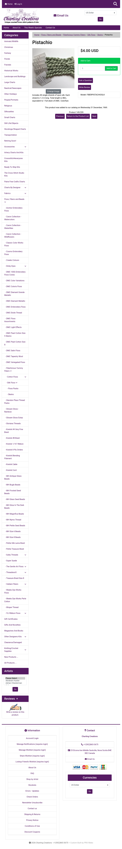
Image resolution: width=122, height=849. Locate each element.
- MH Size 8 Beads (12, 537)
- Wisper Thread (11, 607)
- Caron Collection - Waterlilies (12, 226)
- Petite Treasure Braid (14, 549)
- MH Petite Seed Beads (14, 525)
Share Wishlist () (32, 756)
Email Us (61, 15)
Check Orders (32, 797)
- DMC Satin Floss (12, 350)
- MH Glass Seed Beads (14, 499)
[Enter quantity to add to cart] (93, 68)
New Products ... (11, 657)
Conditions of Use (32, 826)
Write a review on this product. (15, 711)
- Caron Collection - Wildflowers (12, 235)
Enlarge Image (53, 91)
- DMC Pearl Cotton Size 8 (14, 343)
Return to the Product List (78, 116)
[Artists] (15, 680)
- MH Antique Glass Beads (12, 477)
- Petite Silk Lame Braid (14, 543)
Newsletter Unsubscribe (32, 802)
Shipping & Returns (32, 814)
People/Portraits (11, 100)
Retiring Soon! (10, 141)
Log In (18, 4)
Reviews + (11, 698)
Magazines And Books (13, 631)
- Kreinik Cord (10, 470)
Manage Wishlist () (32, 750)
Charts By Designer (15, 187)
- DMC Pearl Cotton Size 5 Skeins (14, 334)
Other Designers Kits (15, 636)
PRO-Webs (88, 843)
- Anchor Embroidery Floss (13, 209)
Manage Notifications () (32, 744)
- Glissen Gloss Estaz (13, 418)
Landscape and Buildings (14, 76)
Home (9, 4)
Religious (8, 106)
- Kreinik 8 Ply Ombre (13, 450)
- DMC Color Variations (14, 280)
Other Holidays (10, 94)
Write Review (84, 87)
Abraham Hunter (15, 680)
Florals (7, 59)
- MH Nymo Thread (12, 520)
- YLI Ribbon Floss (15, 613)
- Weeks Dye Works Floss (12, 591)
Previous (60, 116)
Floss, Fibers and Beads (51, 35)
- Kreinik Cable (10, 464)
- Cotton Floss (15, 377)
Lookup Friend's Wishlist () (32, 762)
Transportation (10, 135)
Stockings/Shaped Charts (15, 129)
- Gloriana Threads (12, 423)
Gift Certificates (11, 619)
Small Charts (9, 117)
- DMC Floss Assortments (9, 320)
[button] (115, 4)
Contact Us (50, 28)
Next (94, 116)
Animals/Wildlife (11, 41)
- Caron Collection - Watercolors (12, 218)
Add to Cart (111, 68)
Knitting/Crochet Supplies (15, 649)
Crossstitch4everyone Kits (13, 159)
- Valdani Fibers (15, 584)
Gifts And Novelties (12, 625)
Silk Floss (91, 35)
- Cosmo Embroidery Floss (13, 252)
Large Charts (9, 82)
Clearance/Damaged (13, 642)
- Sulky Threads (15, 555)
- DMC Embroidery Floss (15, 307)
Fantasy (7, 53)
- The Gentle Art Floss (15, 566)
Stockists (32, 785)
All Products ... (10, 663)
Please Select (15, 678)
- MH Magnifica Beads (14, 514)
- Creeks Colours (11, 260)
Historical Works (11, 70)
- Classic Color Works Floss (13, 244)
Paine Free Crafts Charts (14, 181)
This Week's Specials (33, 28)
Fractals (7, 65)
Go (100, 19)
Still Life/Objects (11, 123)
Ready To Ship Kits (12, 167)
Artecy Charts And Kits (13, 152)
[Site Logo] (22, 16)
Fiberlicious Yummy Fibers (74, 35)
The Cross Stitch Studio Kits (14, 174)
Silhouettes (9, 111)
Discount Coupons (32, 832)
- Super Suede (10, 561)
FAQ (32, 773)
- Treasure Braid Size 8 (14, 578)
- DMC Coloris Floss (13, 286)
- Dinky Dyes (15, 266)
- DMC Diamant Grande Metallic (14, 293)
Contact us (32, 808)
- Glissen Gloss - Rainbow (11, 410)
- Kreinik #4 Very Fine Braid (13, 430)
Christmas (8, 47)
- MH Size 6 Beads (12, 531)
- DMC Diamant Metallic (14, 301)
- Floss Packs (11, 388)
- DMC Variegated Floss (14, 362)
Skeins (100, 35)
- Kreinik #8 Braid (12, 438)
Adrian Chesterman (15, 683)
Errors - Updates (32, 791)
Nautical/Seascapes (12, 88)
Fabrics (15, 193)
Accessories (15, 147)
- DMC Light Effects (13, 327)
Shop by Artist (32, 779)
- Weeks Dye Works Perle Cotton (15, 600)
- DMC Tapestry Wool (13, 356)
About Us (16, 28)
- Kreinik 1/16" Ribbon (13, 444)
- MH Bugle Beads (12, 485)
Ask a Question (85, 80)
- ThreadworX (15, 572)
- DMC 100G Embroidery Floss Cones (14, 273)
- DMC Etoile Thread (13, 313)
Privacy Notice (32, 820)
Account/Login (32, 738)
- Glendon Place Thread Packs (14, 401)
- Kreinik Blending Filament (12, 457)
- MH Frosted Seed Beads (12, 492)
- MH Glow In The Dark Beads (14, 506)
